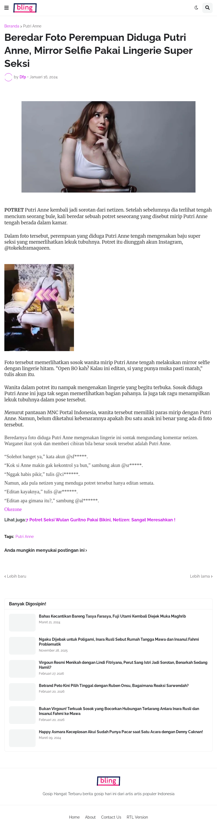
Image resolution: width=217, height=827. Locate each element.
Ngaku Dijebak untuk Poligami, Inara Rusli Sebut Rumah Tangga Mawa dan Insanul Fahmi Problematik (119, 641)
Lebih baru (16, 576)
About (90, 817)
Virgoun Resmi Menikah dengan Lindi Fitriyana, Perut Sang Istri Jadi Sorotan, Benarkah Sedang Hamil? (123, 665)
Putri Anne (32, 26)
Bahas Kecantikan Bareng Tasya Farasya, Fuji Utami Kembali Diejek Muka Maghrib (112, 616)
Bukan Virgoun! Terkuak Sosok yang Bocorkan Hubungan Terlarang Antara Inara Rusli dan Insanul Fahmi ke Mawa (119, 711)
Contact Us (111, 817)
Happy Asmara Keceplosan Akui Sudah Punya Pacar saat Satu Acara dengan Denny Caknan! (121, 732)
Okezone (13, 509)
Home (74, 817)
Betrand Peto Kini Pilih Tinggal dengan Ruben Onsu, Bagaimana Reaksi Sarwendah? (114, 685)
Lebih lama (200, 576)
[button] (6, 8)
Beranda (11, 26)
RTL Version (137, 817)
